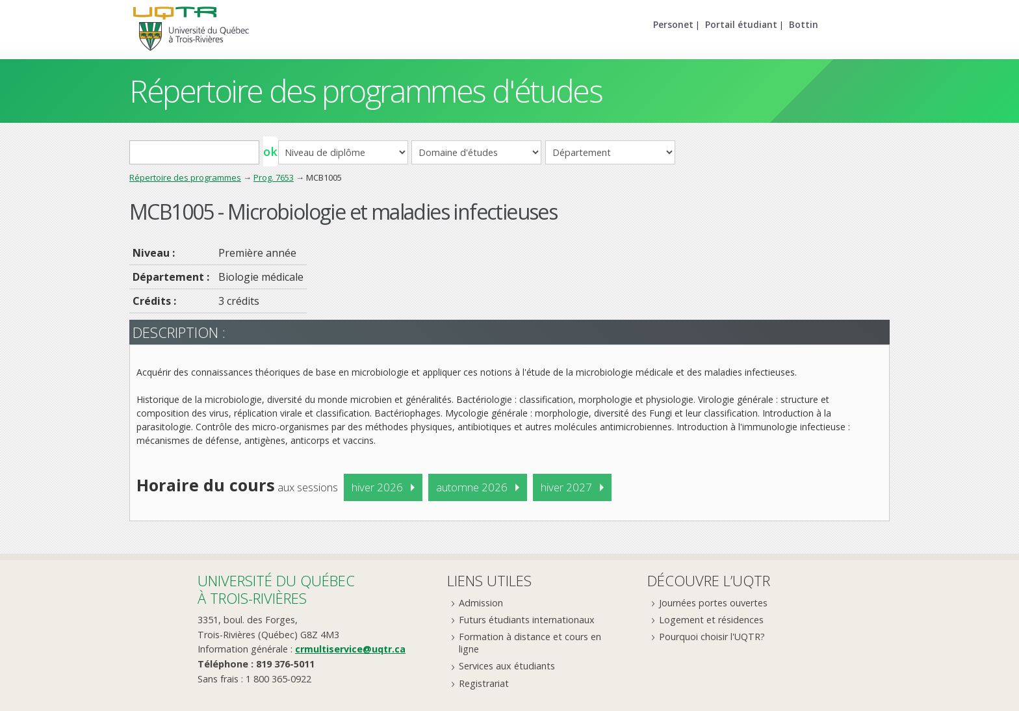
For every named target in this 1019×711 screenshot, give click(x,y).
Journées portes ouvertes (713, 603)
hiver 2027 (566, 487)
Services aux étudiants (507, 666)
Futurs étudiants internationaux (527, 620)
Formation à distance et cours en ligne (530, 642)
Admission (481, 603)
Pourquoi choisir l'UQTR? (712, 636)
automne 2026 (472, 487)
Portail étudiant (741, 24)
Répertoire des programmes (185, 177)
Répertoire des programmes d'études (365, 91)
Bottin (803, 24)
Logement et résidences (711, 620)
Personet (673, 24)
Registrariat (484, 683)
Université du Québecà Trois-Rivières (276, 589)
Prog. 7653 (273, 177)
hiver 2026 (377, 487)
